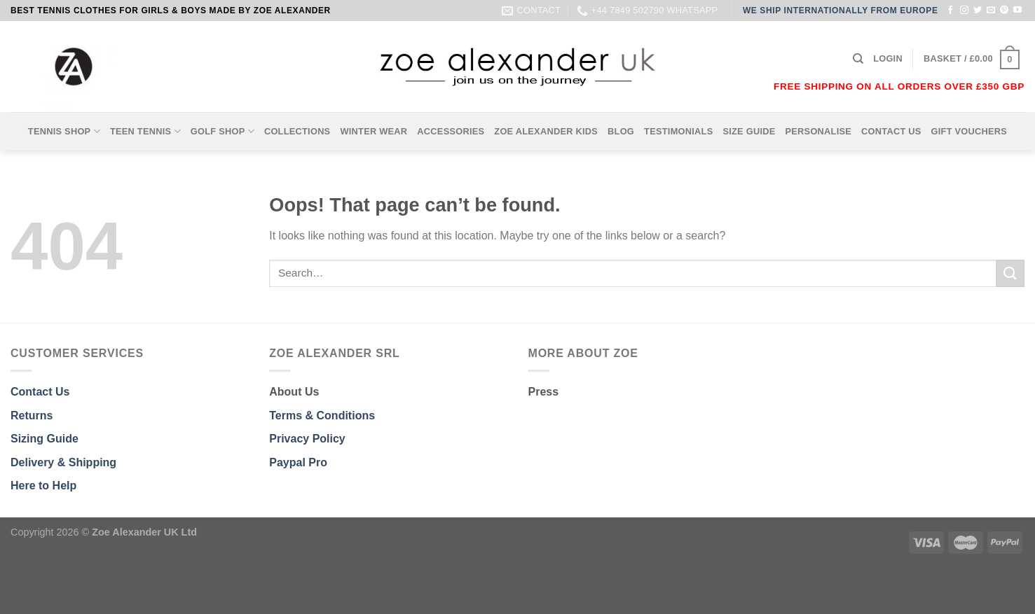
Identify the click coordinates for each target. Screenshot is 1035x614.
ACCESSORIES (450, 131)
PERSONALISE (819, 131)
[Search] (858, 59)
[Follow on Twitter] (977, 10)
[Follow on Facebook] (950, 10)
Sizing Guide (44, 439)
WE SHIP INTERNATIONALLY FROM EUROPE (840, 10)
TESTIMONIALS (678, 131)
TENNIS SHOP (64, 131)
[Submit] (1010, 273)
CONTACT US (891, 131)
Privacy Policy (307, 439)
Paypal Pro (298, 462)
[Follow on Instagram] (964, 10)
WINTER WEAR (373, 131)
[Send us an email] (991, 10)
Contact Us (40, 392)
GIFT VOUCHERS (969, 131)
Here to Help (43, 485)
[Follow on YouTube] (1017, 10)
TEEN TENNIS (145, 131)
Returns (32, 415)
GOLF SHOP (222, 131)
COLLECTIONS (297, 131)
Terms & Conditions (322, 415)
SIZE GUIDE (748, 131)
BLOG (621, 131)
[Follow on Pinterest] (1004, 10)
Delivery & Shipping (63, 462)
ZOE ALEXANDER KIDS (546, 131)
